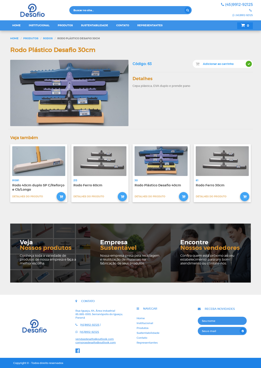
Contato (122, 25)
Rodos (48, 38)
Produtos (65, 25)
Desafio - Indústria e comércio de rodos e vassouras (38, 10)
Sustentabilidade (94, 25)
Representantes (150, 25)
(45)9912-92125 (237, 4)
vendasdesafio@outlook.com (94, 339)
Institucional (39, 25)
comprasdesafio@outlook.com (95, 342)
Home (16, 25)
